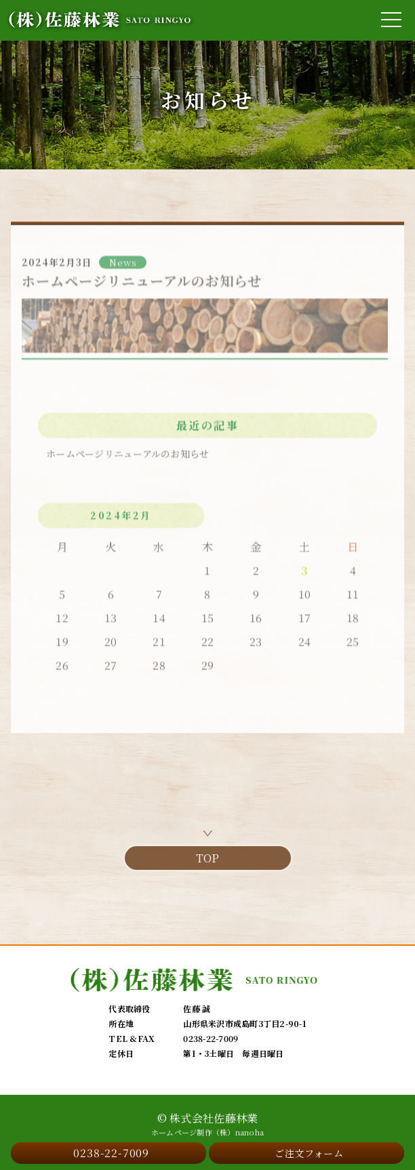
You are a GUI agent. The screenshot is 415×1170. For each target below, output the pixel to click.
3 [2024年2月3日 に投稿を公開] (304, 574)
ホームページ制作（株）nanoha (207, 1132)
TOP (208, 858)
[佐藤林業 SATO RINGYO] (100, 20)
